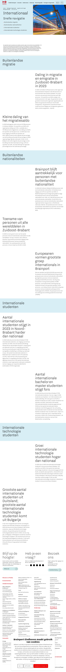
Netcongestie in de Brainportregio (38, 594)
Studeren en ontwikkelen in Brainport (9, 611)
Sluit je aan (52, 586)
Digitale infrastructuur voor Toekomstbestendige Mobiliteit (24, 586)
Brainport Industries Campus (24, 631)
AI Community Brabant (22, 614)
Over (20, 666)
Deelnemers (52, 585)
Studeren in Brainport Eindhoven (9, 615)
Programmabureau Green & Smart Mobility (9, 661)
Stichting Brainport (54, 642)
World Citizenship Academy (39, 621)
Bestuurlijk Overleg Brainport (56, 628)
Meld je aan (6, 568)
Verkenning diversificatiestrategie (54, 616)
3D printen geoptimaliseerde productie (24, 608)
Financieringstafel (37, 579)
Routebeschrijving (53, 569)
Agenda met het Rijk (55, 621)
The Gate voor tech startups (39, 602)
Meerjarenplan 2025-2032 (55, 613)
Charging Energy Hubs (22, 588)
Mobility (5, 658)
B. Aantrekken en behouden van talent (56, 601)
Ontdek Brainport (8, 583)
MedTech (20, 594)
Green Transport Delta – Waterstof (23, 583)
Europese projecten (55, 648)
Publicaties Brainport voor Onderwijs (40, 635)
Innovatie (5, 638)
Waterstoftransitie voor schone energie (9, 648)
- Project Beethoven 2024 (55, 632)
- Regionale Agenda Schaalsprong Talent (54, 626)
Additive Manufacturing (24, 606)
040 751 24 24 (32, 562)
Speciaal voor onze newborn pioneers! (8, 606)
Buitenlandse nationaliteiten (12, 25)
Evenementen (7, 580)
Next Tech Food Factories (23, 592)
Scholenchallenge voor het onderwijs (8, 596)
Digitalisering (37, 581)
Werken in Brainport (7, 625)
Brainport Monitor (6, 9)
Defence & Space (22, 598)
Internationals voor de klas (39, 618)
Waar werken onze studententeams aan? (7, 619)
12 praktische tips (53, 577)
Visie (35, 626)
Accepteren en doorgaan (40, 666)
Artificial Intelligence (23, 611)
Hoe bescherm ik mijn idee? (39, 603)
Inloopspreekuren (53, 579)
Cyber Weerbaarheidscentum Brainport (40, 589)
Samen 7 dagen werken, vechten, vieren (9, 599)
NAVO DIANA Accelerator (23, 603)
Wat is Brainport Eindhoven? (7, 587)
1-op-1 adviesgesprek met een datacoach (40, 584)
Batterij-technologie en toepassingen (7, 645)
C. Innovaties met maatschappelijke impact (55, 604)
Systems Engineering (23, 623)
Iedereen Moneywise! (7, 601)
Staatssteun (52, 595)
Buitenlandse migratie (10, 22)
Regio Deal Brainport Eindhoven (55, 591)
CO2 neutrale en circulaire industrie (8, 651)
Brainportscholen (38, 628)
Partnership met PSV (8, 594)
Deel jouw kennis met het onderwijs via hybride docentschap (8, 634)
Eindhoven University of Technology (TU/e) (23, 629)
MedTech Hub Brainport (23, 596)
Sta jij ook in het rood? (7, 603)
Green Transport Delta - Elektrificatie (23, 580)
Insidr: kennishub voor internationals (38, 624)
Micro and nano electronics (22, 620)
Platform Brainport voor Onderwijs (40, 611)
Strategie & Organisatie (11, 8)
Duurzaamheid (37, 591)
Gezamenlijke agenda (7, 590)
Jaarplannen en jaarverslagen (56, 646)
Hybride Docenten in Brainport (39, 631)
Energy (4, 641)
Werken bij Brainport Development (54, 640)
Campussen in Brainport (24, 626)
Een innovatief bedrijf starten (40, 600)
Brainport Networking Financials (40, 605)
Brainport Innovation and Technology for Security (23, 601)
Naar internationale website (56, 657)
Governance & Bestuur (54, 588)
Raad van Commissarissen (55, 644)
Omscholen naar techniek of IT (9, 631)
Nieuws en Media (8, 577)
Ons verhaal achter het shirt (8, 608)
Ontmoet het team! (6, 656)
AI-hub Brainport (21, 613)
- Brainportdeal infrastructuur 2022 (56, 630)
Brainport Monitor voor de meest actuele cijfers (56, 618)
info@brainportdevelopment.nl (36, 561)
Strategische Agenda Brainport (56, 623)
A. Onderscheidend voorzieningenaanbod (54, 598)
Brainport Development (56, 638)
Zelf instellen (28, 666)
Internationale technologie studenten (15, 30)
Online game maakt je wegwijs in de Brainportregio (9, 622)
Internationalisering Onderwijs (39, 615)
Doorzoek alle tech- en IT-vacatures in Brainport (8, 628)
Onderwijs (37, 608)
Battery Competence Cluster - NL (24, 577)
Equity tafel (36, 577)
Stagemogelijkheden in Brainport (9, 617)
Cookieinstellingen (58, 667)
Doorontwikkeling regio (7, 591)
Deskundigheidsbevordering (39, 619)
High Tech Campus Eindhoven (24, 636)
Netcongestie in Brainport (8, 643)
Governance (52, 594)
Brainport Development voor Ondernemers (40, 598)
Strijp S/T (20, 632)
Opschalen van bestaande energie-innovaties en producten (9, 654)
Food (19, 590)
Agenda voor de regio (21, 8)
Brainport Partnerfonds (55, 583)
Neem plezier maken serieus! (8, 613)
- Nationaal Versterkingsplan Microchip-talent (55, 635)
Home (4, 8)
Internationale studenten (11, 27)
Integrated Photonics (23, 617)
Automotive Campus (22, 634)
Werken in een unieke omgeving (9, 630)
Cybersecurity (37, 586)
